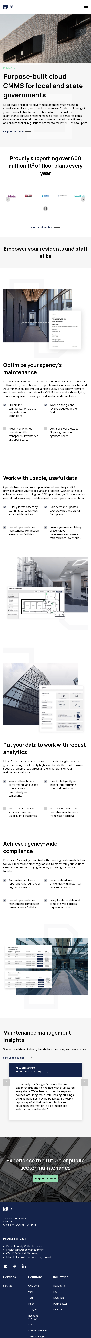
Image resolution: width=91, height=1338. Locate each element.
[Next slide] (83, 199)
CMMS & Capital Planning (22, 1253)
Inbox (31, 1303)
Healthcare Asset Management (25, 1249)
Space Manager (36, 1336)
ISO (55, 1291)
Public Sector (60, 1303)
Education (58, 1297)
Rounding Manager (33, 1317)
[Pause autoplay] (45, 208)
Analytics (33, 1309)
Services (7, 1285)
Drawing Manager (37, 1330)
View (30, 1291)
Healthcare (59, 1285)
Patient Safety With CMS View (24, 1246)
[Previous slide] (8, 199)
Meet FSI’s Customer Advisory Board (28, 1257)
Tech (31, 1297)
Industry (57, 1309)
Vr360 (31, 1324)
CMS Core (33, 1285)
